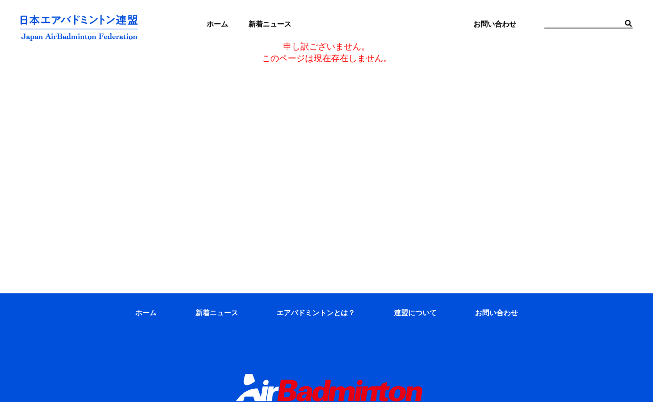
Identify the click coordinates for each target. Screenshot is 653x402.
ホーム (146, 313)
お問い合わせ (496, 313)
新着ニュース (216, 313)
